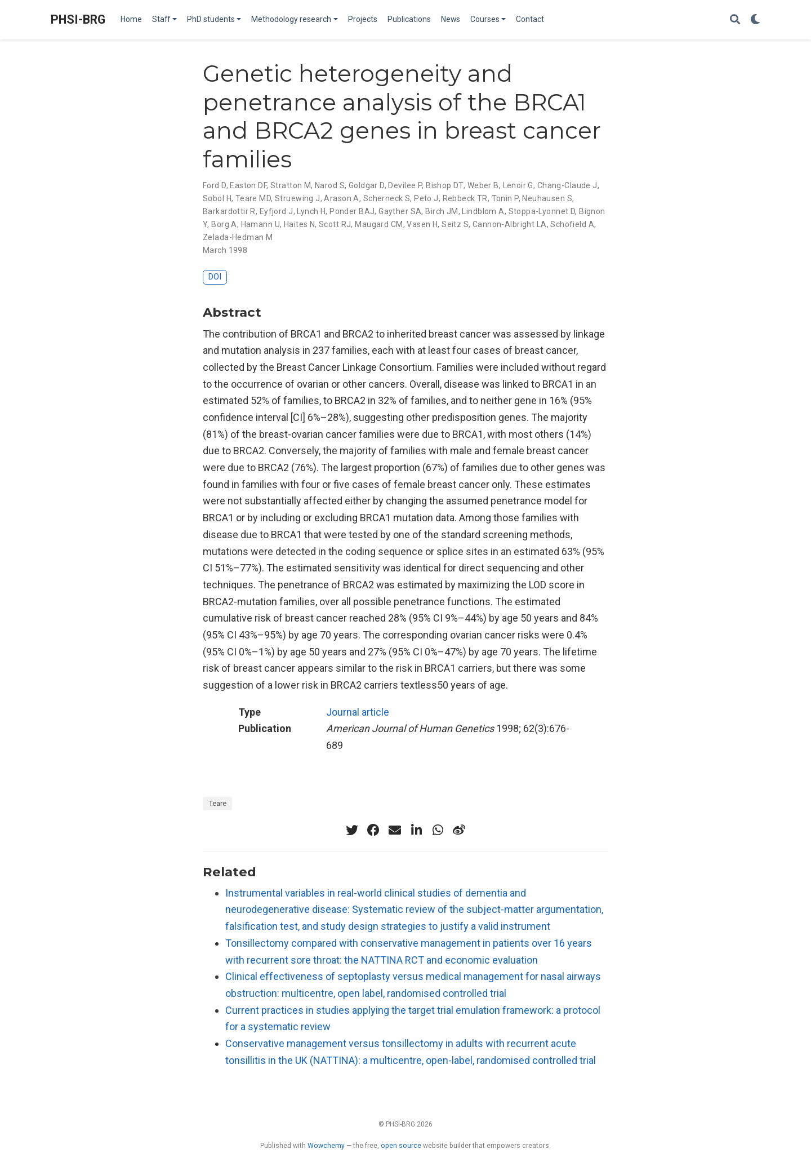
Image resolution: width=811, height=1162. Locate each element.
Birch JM (441, 211)
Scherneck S (387, 198)
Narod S (330, 185)
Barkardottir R (229, 211)
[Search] (735, 20)
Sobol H (217, 198)
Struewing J (297, 198)
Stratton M (290, 185)
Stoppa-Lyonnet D (542, 211)
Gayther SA (399, 211)
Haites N (299, 224)
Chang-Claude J (567, 185)
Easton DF (248, 185)
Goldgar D (367, 185)
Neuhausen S (547, 198)
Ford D (214, 185)
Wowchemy (326, 1146)
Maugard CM (379, 224)
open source (401, 1146)
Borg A (224, 224)
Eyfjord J (276, 211)
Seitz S (455, 224)
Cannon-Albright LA (510, 224)
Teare (217, 803)
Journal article (357, 712)
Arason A (341, 198)
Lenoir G (518, 185)
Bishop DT (445, 185)
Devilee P (405, 185)
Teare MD (253, 198)
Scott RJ (335, 224)
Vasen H (422, 224)
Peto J (426, 198)
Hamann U (260, 224)
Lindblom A (483, 211)
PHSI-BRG (78, 19)
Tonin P (505, 198)
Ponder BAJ (352, 211)
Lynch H (311, 211)
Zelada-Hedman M (238, 237)
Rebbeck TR (465, 198)
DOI (214, 277)
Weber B (483, 185)
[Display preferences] (755, 20)
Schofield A (572, 224)
